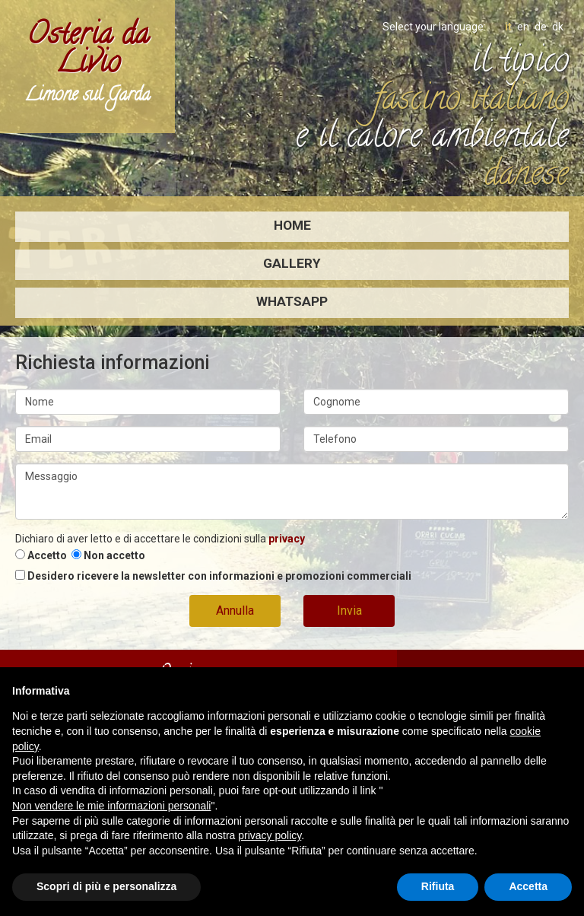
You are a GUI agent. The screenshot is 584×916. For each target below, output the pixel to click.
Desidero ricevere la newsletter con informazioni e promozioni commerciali (213, 576)
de (541, 27)
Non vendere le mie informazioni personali (111, 806)
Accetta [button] (528, 886)
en (523, 27)
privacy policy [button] (269, 835)
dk (557, 27)
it (508, 27)
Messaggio (292, 491)
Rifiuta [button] (438, 886)
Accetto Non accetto (80, 555)
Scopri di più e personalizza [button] (106, 886)
